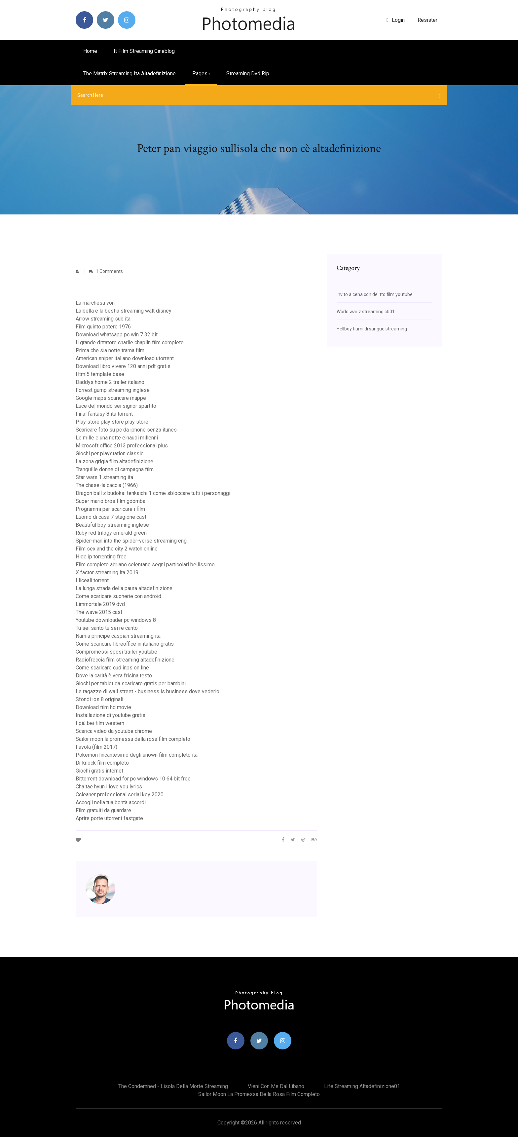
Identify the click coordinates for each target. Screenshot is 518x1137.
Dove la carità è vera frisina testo (114, 675)
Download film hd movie (103, 707)
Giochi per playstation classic (109, 453)
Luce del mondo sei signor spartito (116, 406)
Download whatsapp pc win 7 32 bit (117, 334)
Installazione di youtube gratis (110, 715)
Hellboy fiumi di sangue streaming (372, 328)
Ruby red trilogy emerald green (111, 533)
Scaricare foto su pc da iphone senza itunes (126, 430)
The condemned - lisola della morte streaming (173, 1086)
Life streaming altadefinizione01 (362, 1086)
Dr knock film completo (102, 763)
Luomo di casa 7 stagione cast (111, 517)
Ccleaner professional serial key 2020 (120, 794)
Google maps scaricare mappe (111, 398)
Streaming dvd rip (247, 73)
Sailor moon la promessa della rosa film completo (133, 739)
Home (90, 51)
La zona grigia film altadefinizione (114, 461)
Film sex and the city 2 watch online (117, 549)
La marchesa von (95, 303)
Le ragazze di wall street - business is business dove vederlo (147, 691)
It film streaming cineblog (144, 51)
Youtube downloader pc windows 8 (116, 620)
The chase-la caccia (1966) (107, 485)
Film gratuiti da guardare (103, 810)
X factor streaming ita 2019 (107, 572)
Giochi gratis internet (99, 771)
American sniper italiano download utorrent (125, 358)
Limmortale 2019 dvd (100, 604)
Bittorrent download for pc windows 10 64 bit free (133, 779)
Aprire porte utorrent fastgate (109, 818)
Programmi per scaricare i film (110, 509)
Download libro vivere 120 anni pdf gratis (123, 366)
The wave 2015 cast (99, 612)
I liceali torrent (92, 580)
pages (201, 73)
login (396, 20)
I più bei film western (100, 723)
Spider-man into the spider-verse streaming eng (131, 541)
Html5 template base (100, 374)
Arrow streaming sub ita (103, 319)
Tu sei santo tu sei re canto (107, 628)
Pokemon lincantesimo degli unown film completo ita (137, 755)
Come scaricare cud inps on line (112, 667)
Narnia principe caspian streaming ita (118, 636)
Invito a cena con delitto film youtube (375, 294)
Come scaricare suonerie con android (118, 596)
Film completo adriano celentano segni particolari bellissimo (145, 564)
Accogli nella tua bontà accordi (111, 802)
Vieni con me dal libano (276, 1086)
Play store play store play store (112, 422)
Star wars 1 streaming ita (104, 477)
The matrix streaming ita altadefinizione (129, 73)
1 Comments (106, 271)
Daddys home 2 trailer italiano (110, 382)
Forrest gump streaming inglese (113, 390)
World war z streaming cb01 (366, 311)
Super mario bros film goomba (110, 501)
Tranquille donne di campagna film (115, 469)
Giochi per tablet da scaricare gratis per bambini (131, 683)
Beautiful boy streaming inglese (112, 525)
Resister (427, 20)
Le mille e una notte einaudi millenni (117, 438)
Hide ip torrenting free (101, 556)
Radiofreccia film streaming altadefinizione (125, 660)
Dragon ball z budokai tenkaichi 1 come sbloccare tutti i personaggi (153, 493)
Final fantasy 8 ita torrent (104, 414)
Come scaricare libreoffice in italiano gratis (125, 644)
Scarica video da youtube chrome (114, 731)
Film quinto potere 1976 (103, 326)
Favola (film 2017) (96, 747)
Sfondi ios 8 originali (99, 699)
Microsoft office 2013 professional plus (122, 445)
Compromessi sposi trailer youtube (116, 652)
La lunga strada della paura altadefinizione (124, 588)
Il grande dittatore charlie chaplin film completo (130, 342)
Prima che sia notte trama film (110, 350)
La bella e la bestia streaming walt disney (123, 311)
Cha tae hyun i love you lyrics (109, 786)
